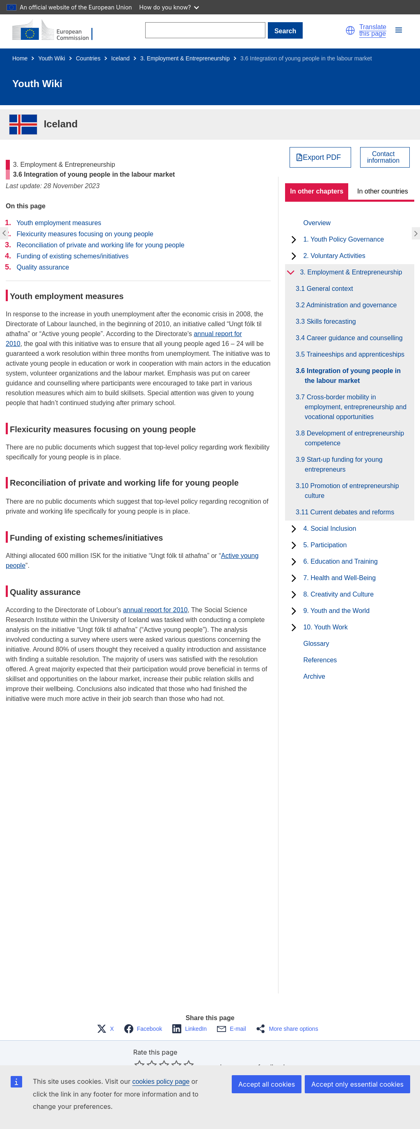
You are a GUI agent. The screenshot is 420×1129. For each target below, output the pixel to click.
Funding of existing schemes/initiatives (72, 256)
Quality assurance (42, 267)
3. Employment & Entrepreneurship (185, 58)
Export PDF (322, 157)
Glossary (316, 643)
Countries (88, 58)
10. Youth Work (325, 627)
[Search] (205, 30)
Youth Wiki (51, 58)
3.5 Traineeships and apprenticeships (354, 354)
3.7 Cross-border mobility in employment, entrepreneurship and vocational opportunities (355, 407)
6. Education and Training (340, 561)
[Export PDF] (321, 157)
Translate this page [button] (372, 30)
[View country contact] (385, 157)
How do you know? (169, 7)
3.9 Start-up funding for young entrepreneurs (344, 464)
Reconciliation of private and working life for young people (100, 245)
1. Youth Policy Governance (343, 239)
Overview (317, 222)
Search (285, 31)
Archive (314, 676)
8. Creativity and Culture (338, 594)
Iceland (120, 58)
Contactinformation (383, 157)
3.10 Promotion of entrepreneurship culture (352, 490)
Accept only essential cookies (357, 1084)
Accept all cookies (266, 1084)
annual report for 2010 (155, 609)
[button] (350, 30)
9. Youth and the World (336, 610)
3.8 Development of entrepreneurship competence (354, 438)
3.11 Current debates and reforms (349, 512)
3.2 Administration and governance (351, 305)
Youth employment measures (58, 222)
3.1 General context (329, 288)
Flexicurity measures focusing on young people (84, 233)
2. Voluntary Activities (334, 255)
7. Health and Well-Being (339, 577)
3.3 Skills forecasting (330, 321)
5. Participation (325, 544)
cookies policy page (160, 1081)
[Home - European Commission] (57, 30)
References (320, 660)
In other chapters (316, 191)
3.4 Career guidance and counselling (354, 337)
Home (19, 58)
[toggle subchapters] (293, 239)
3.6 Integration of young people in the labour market (353, 375)
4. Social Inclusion (329, 528)
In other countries (382, 191)
